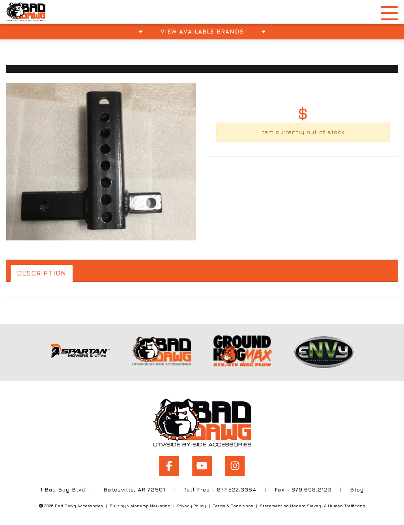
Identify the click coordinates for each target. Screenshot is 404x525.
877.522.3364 (237, 487)
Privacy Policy (191, 504)
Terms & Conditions (233, 504)
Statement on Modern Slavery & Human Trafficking (312, 504)
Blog (358, 487)
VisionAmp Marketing (148, 504)
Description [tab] (42, 273)
